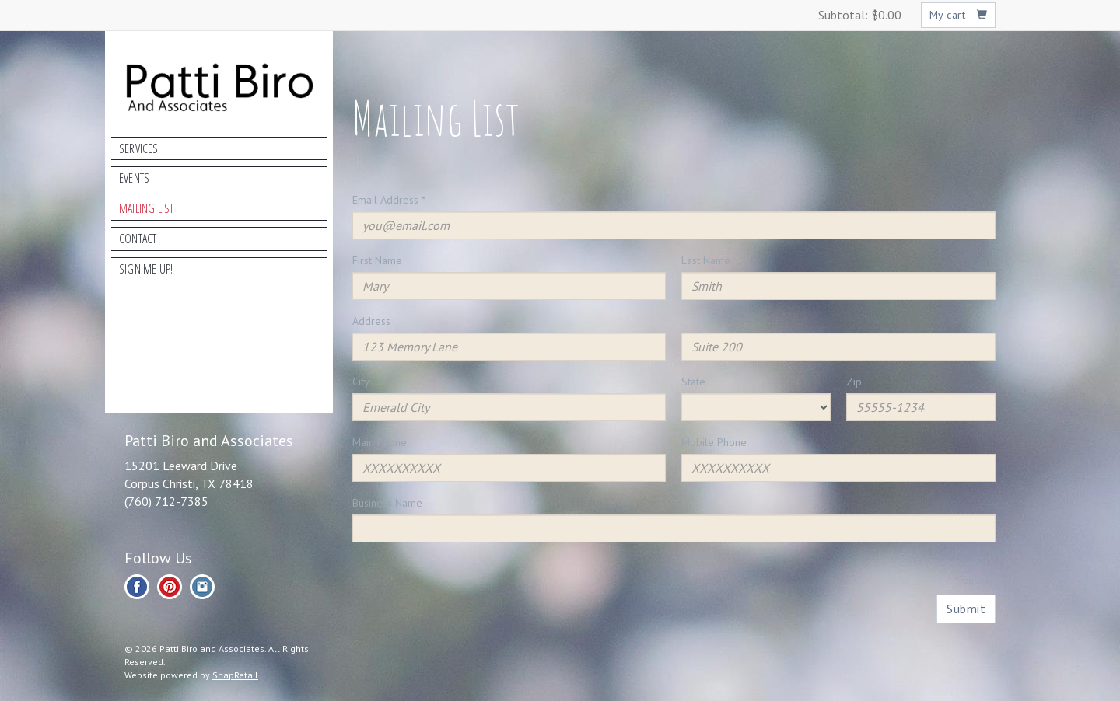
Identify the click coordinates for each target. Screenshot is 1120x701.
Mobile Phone (714, 442)
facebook (136, 586)
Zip (854, 382)
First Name (377, 260)
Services (139, 148)
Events (134, 178)
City (360, 382)
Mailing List (146, 208)
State (693, 382)
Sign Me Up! (146, 268)
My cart (958, 15)
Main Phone (379, 442)
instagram (202, 586)
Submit (966, 608)
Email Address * (388, 200)
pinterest (169, 586)
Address (371, 321)
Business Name (387, 503)
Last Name (705, 260)
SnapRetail (235, 675)
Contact (137, 238)
